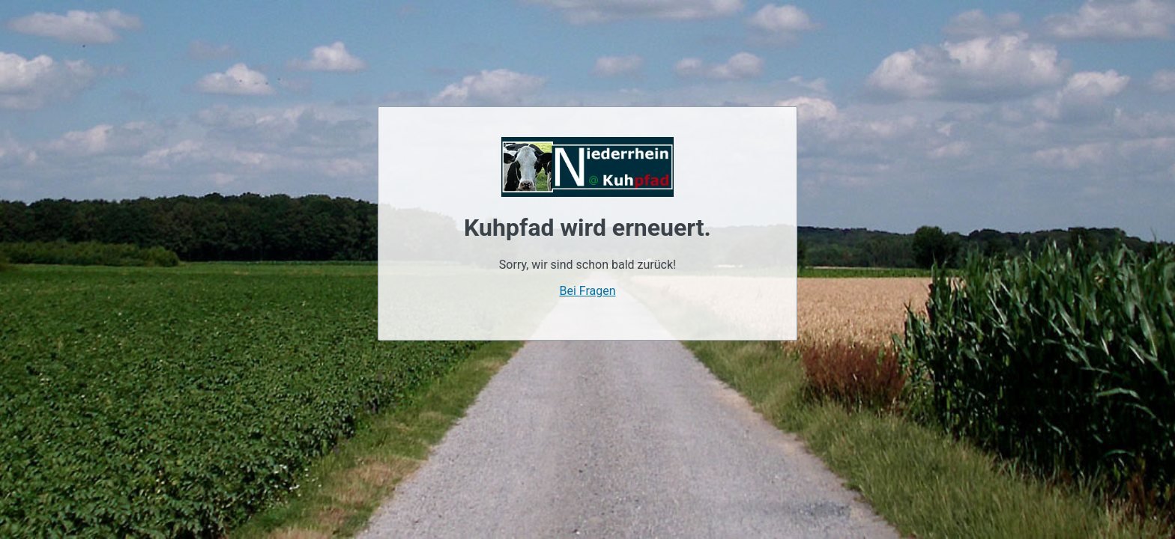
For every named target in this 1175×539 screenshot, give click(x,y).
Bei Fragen (587, 291)
